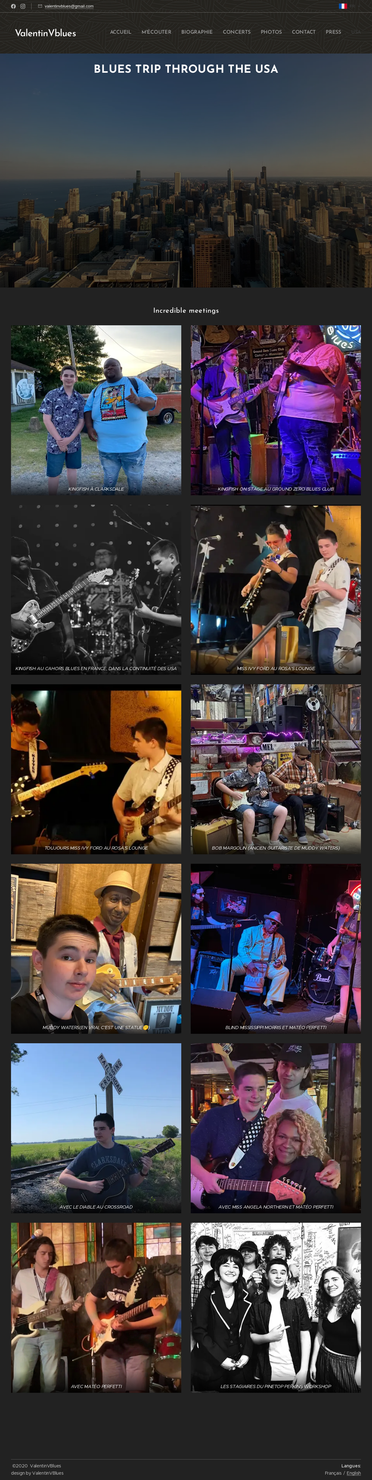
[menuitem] (292, 33)
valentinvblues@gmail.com (69, 6)
